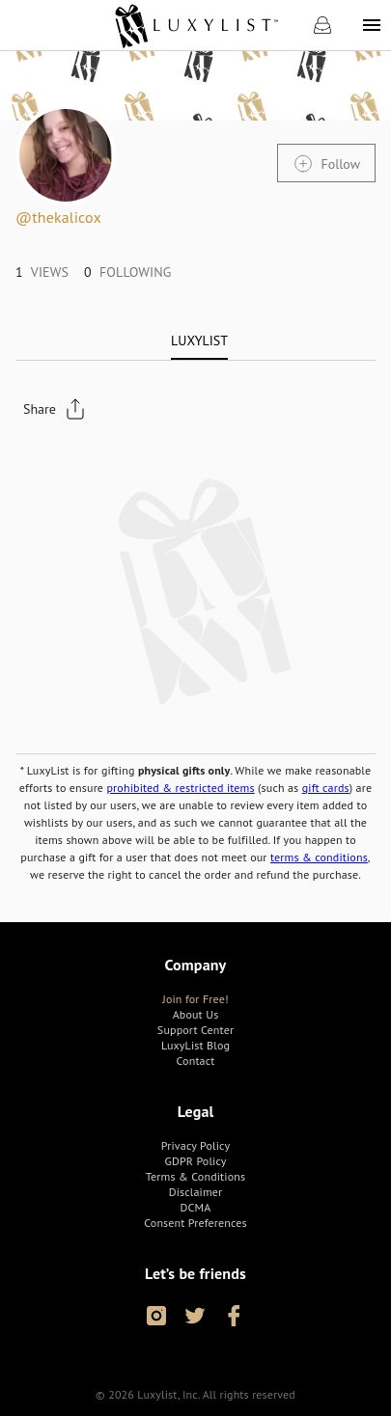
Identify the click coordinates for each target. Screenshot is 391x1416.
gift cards (325, 787)
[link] (195, 25)
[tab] (199, 340)
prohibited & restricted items (180, 787)
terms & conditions (319, 857)
